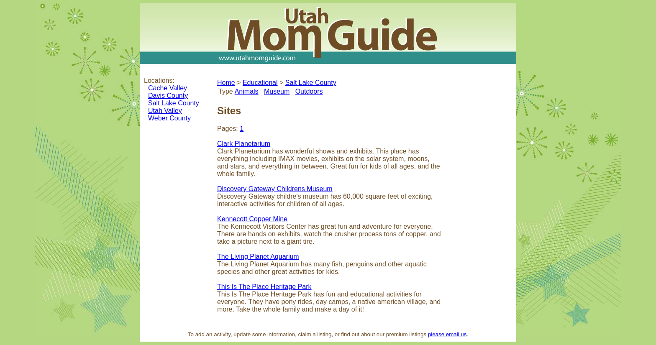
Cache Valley (167, 88)
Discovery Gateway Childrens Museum (275, 188)
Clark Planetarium (243, 143)
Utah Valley (165, 110)
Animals (247, 91)
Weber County (169, 118)
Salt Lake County (173, 103)
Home (226, 82)
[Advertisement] (480, 198)
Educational (260, 82)
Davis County (168, 95)
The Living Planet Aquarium (258, 256)
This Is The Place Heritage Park (264, 286)
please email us (447, 334)
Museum (277, 91)
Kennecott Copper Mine (252, 218)
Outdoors (309, 91)
